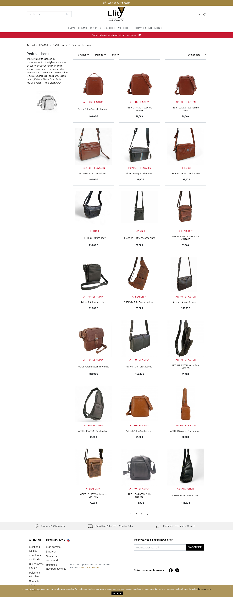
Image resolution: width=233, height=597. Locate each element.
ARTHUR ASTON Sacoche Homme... (139, 109)
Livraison (51, 551)
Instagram (177, 570)
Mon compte (53, 546)
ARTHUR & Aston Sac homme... (185, 431)
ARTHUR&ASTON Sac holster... (93, 431)
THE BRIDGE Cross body (93, 238)
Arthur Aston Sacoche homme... (93, 109)
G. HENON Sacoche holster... (186, 495)
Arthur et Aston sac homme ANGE (185, 109)
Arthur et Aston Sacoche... (186, 302)
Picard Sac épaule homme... (139, 173)
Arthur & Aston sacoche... (93, 302)
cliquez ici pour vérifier (89, 567)
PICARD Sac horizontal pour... (93, 173)
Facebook (171, 570)
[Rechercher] (49, 14)
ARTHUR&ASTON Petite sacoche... (139, 495)
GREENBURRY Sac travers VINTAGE (93, 495)
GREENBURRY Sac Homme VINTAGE (185, 238)
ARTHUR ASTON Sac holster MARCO (186, 366)
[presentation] (161, 557)
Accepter (117, 593)
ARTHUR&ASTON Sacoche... (139, 366)
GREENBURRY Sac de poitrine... (139, 302)
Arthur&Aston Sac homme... (139, 431)
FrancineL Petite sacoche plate (139, 238)
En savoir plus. (204, 589)
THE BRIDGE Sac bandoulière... (185, 173)
